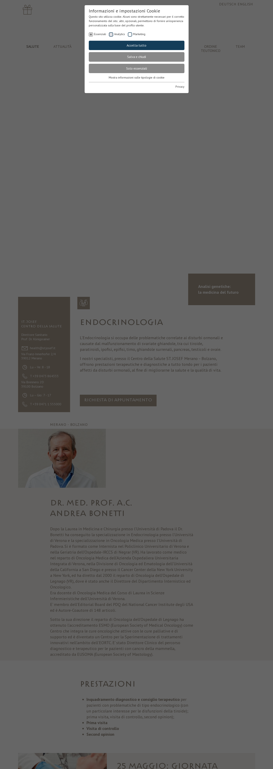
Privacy (179, 86)
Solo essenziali (136, 68)
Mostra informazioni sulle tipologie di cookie (136, 77)
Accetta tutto (136, 45)
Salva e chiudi (136, 57)
